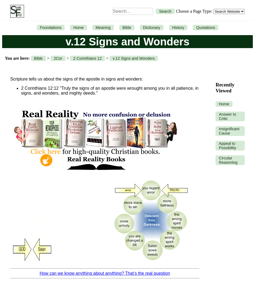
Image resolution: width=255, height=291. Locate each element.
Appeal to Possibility (227, 145)
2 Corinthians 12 (87, 58)
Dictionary (151, 27)
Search (165, 11)
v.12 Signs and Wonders (134, 58)
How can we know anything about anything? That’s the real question (104, 273)
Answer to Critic (227, 116)
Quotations (205, 27)
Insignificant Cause (229, 131)
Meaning (103, 27)
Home (78, 27)
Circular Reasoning (228, 160)
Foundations (50, 27)
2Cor (58, 58)
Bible (126, 27)
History (178, 27)
